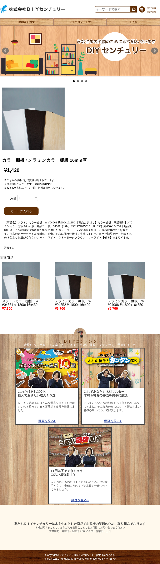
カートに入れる (21, 211)
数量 (13, 199)
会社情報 (151, 8)
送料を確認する (43, 184)
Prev (5, 51)
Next (154, 51)
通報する (9, 247)
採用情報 (151, 11)
